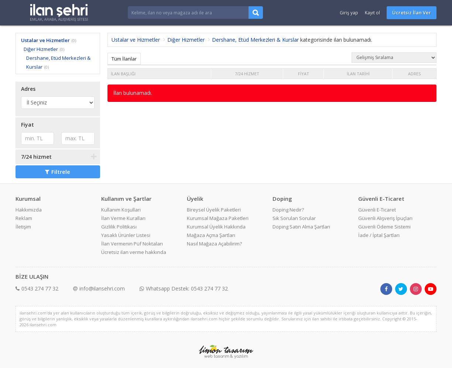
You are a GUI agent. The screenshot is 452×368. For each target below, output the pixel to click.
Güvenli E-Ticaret (377, 209)
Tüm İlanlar (124, 58)
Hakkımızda (29, 209)
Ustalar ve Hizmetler (45, 40)
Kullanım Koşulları (121, 209)
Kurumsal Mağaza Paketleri (218, 218)
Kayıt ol (372, 13)
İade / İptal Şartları (379, 235)
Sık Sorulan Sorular (294, 218)
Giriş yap (349, 13)
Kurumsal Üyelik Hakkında (216, 226)
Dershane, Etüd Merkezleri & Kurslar (255, 39)
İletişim (23, 226)
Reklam (24, 218)
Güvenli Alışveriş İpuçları (385, 218)
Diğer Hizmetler (41, 49)
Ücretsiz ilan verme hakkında (133, 252)
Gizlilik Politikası (119, 226)
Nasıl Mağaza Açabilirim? (214, 243)
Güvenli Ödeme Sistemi (384, 226)
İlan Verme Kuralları (123, 218)
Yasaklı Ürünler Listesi (125, 235)
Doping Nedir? (288, 209)
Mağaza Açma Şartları (211, 235)
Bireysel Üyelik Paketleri (214, 209)
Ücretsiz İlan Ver (411, 12)
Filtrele (57, 171)
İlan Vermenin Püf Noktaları (132, 243)
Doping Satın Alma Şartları (301, 226)
